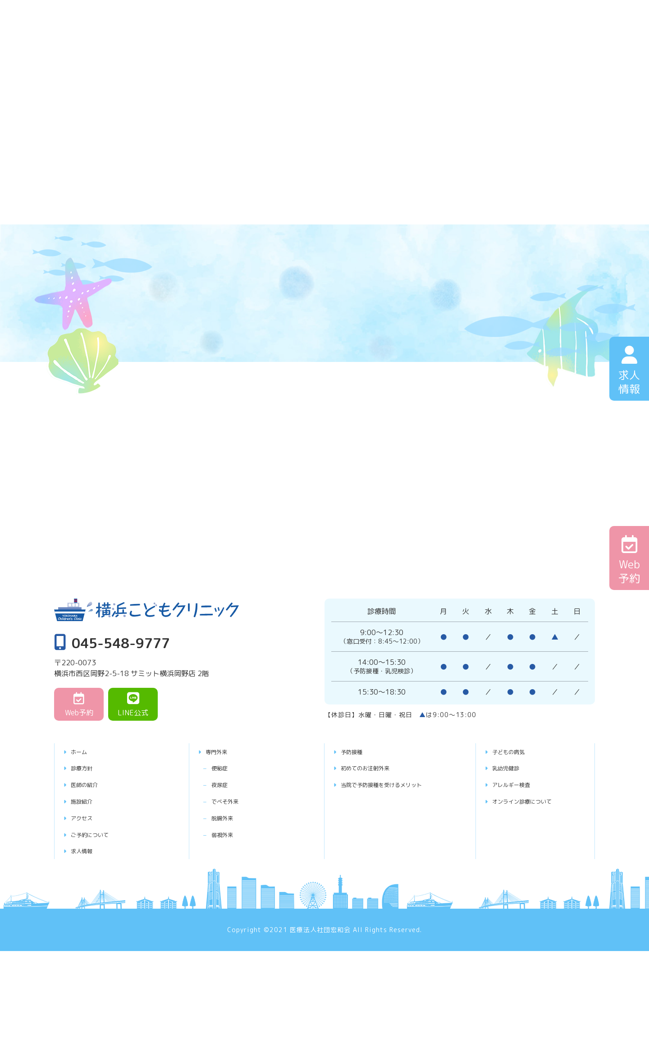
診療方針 (86, 768)
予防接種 (356, 751)
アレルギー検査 (518, 784)
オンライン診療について (532, 801)
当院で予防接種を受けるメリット (396, 784)
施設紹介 (86, 801)
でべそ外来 (235, 801)
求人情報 (86, 850)
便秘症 (228, 768)
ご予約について (97, 834)
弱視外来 (231, 834)
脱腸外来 (231, 818)
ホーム (82, 751)
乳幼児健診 (511, 768)
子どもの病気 (514, 751)
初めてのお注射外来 (374, 768)
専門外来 (220, 751)
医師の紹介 (90, 784)
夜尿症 (228, 784)
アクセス (86, 818)
